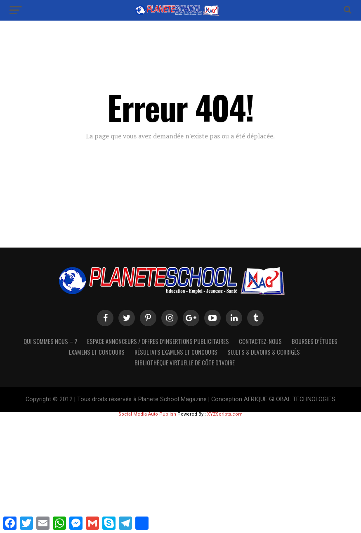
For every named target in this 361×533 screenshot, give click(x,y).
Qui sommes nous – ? (50, 341)
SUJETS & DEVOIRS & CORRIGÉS (263, 352)
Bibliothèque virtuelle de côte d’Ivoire (184, 362)
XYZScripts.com (225, 414)
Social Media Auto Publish (147, 414)
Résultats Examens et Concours (175, 352)
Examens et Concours (97, 352)
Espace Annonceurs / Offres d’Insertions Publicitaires (158, 341)
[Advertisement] (180, 474)
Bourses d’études (314, 341)
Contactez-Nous (260, 341)
